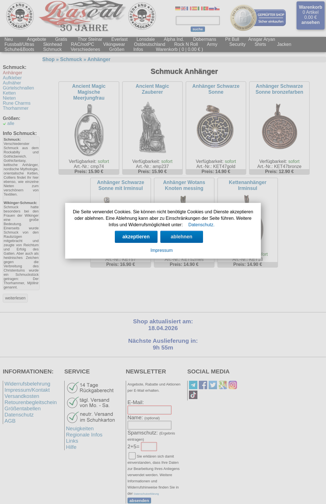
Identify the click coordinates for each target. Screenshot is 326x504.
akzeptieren (136, 236)
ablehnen (181, 236)
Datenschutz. (201, 224)
